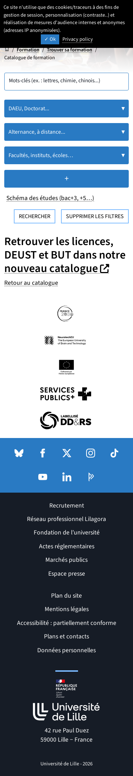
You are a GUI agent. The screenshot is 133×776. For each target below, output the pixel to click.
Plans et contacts (66, 636)
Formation (28, 50)
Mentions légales (67, 609)
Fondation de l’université (67, 532)
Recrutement (66, 505)
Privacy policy (77, 39)
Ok (50, 39)
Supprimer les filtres (95, 216)
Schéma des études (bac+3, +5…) (50, 198)
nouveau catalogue (57, 268)
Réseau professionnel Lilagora (66, 519)
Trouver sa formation (69, 50)
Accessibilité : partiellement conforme (66, 623)
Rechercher (34, 216)
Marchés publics (66, 559)
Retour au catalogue (31, 282)
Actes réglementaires (66, 546)
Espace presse (66, 573)
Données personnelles (66, 650)
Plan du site (66, 595)
